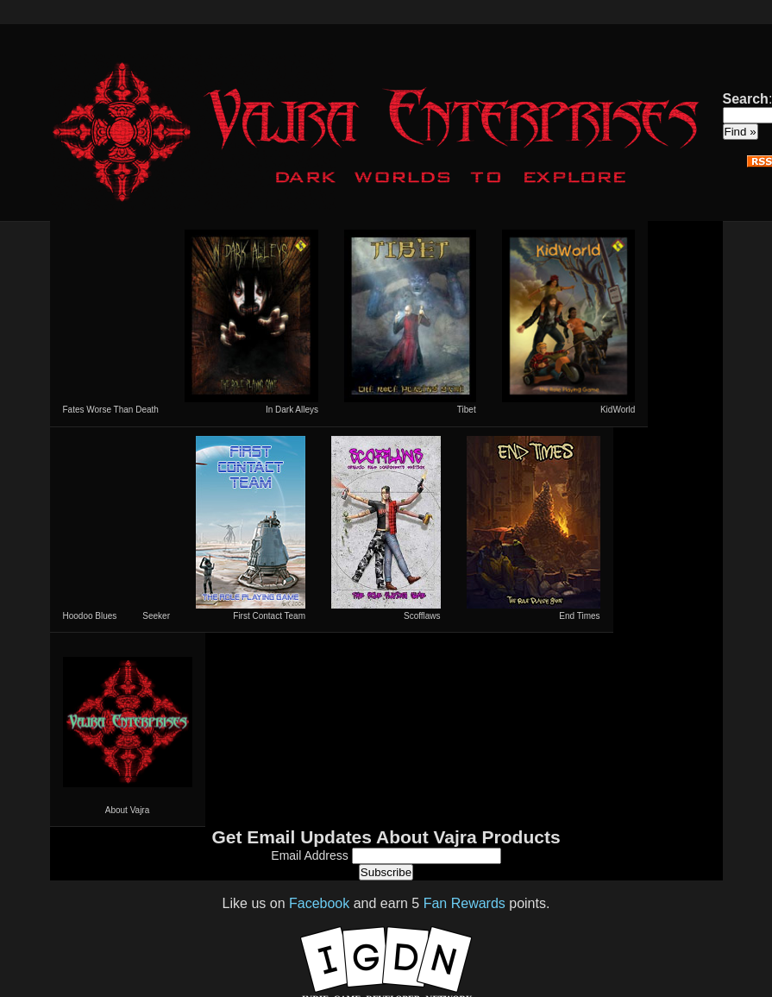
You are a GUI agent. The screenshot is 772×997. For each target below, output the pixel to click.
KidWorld (569, 322)
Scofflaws (386, 528)
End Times (533, 528)
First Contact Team (250, 528)
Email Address (311, 855)
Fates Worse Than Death (111, 409)
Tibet (410, 322)
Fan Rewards (464, 903)
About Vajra (127, 729)
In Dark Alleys (251, 322)
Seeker (156, 616)
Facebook (319, 903)
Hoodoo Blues (90, 616)
